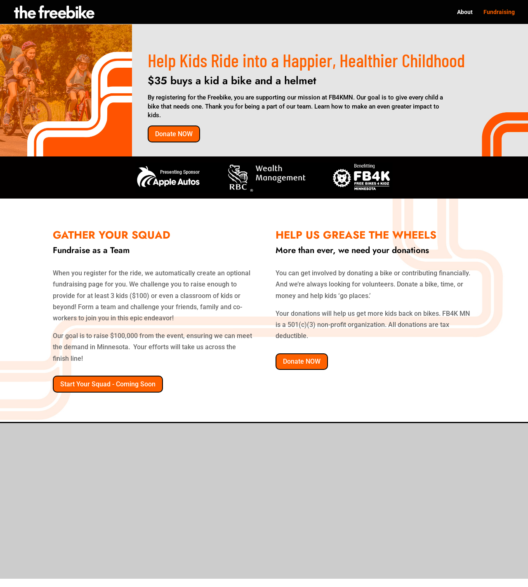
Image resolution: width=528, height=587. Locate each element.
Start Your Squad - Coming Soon (108, 384)
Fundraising (499, 12)
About (465, 12)
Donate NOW (174, 134)
